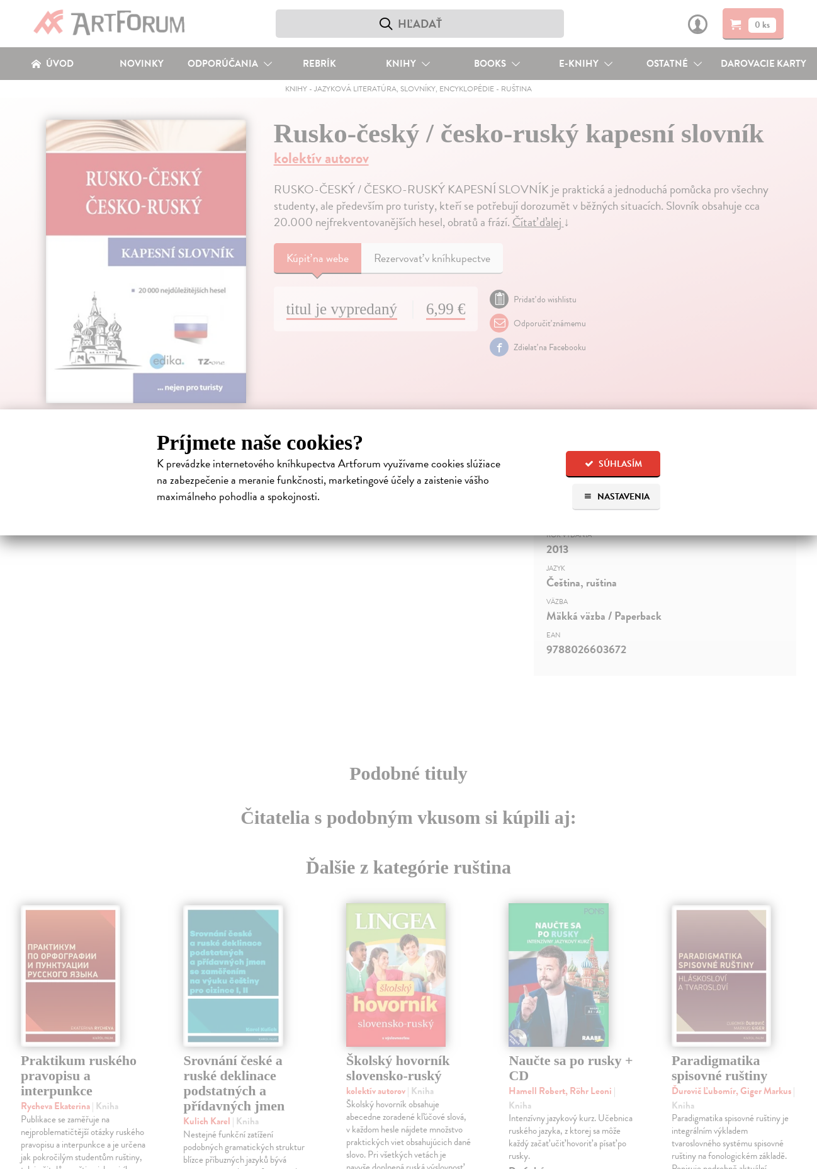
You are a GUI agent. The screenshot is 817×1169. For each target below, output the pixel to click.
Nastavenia (616, 496)
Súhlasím (613, 463)
